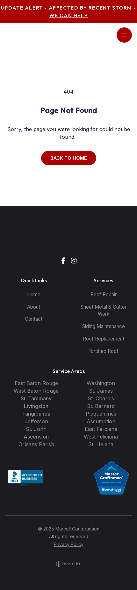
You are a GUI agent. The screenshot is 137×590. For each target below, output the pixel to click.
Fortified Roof (103, 351)
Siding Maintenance (103, 326)
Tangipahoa (36, 414)
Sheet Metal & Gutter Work (103, 310)
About (33, 307)
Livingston (36, 406)
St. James (101, 391)
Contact (33, 319)
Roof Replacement (103, 339)
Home (33, 294)
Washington (101, 383)
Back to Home (68, 158)
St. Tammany (36, 398)
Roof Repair (103, 294)
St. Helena (100, 444)
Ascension (36, 436)
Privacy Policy (68, 544)
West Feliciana (101, 436)
